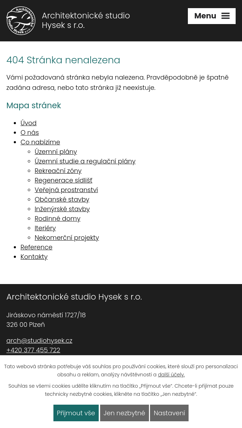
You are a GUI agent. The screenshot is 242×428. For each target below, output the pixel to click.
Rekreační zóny (58, 170)
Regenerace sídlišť (63, 180)
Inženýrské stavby (62, 208)
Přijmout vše (76, 413)
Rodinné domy (57, 218)
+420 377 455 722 (33, 350)
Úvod (28, 122)
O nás (30, 132)
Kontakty (34, 256)
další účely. (171, 374)
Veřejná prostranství (66, 189)
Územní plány (56, 151)
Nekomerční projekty (67, 237)
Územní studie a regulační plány (85, 161)
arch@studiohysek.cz (39, 340)
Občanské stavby (62, 199)
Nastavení (169, 413)
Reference (36, 247)
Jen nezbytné (124, 413)
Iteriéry (45, 228)
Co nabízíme (40, 142)
